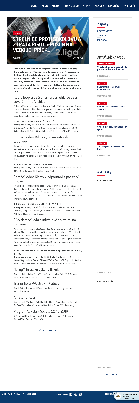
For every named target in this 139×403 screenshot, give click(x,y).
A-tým (87, 5)
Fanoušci (113, 5)
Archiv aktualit (112, 374)
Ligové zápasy (104, 31)
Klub (45, 5)
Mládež (99, 5)
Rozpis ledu (71, 5)
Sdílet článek (49, 330)
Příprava (102, 40)
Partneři (129, 5)
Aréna (55, 5)
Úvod (34, 5)
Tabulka (101, 36)
